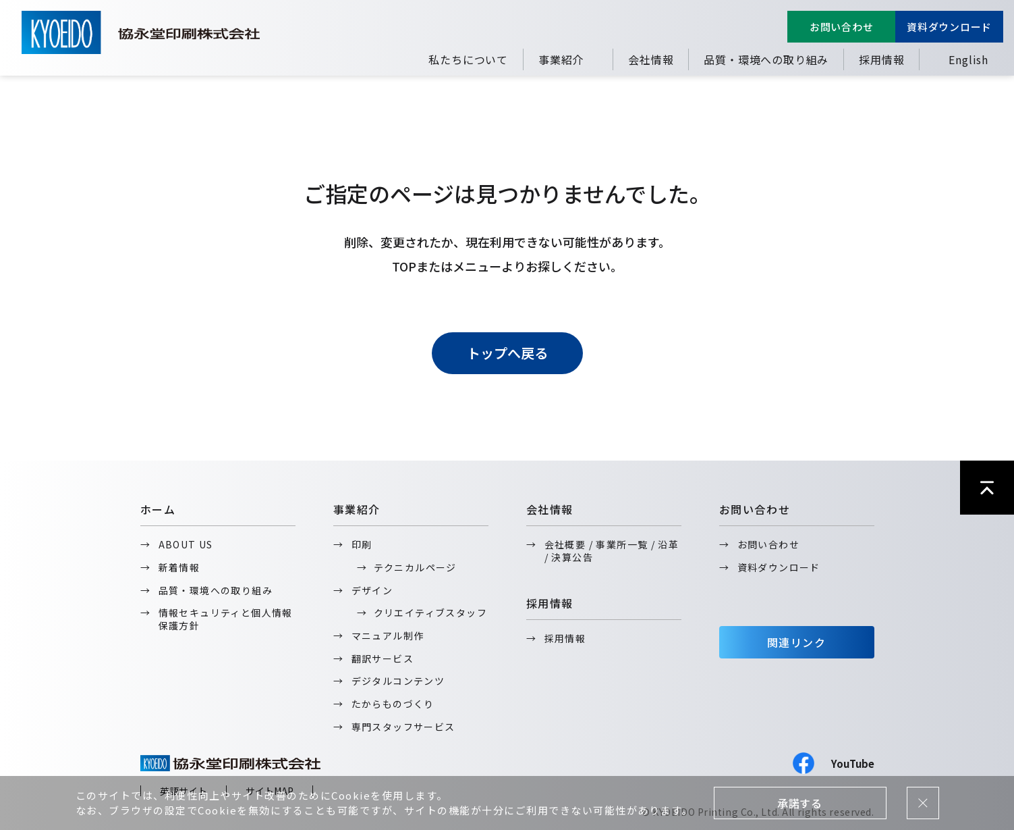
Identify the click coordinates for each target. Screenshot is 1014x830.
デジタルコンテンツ (398, 681)
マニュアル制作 (387, 635)
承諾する (799, 803)
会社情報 (650, 59)
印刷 (361, 544)
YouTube (852, 763)
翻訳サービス (382, 658)
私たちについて (468, 59)
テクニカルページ (415, 567)
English (968, 59)
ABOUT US (186, 544)
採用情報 (881, 59)
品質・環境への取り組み (766, 59)
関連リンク (796, 642)
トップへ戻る (507, 353)
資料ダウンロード (949, 27)
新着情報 (179, 567)
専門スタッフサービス (403, 726)
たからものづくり (392, 703)
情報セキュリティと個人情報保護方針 (226, 619)
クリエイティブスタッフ (430, 612)
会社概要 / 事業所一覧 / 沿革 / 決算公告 (611, 551)
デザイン (372, 590)
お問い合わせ (842, 27)
